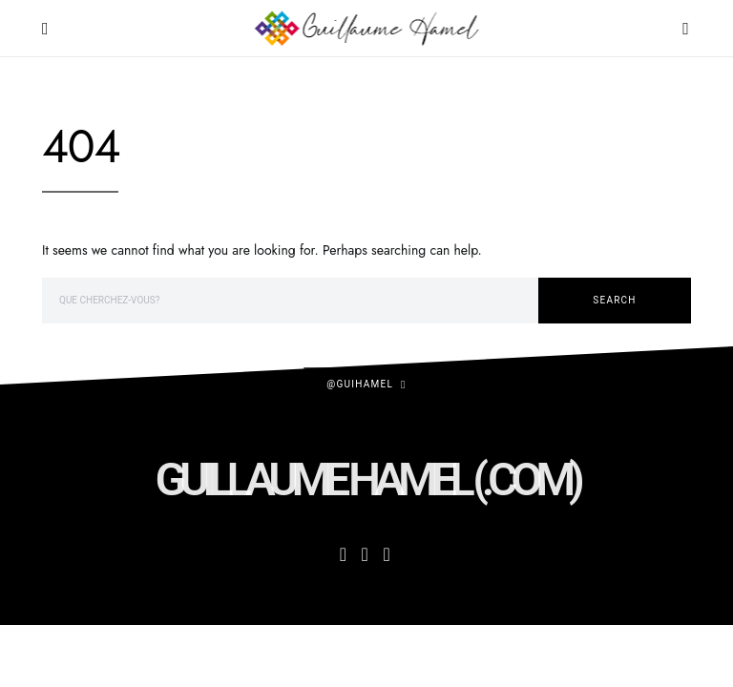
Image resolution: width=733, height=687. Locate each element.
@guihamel (359, 384)
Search (614, 300)
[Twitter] (386, 554)
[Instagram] (365, 554)
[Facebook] (343, 554)
